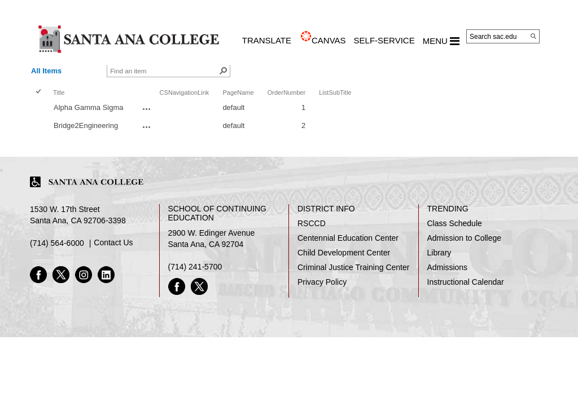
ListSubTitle (335, 92)
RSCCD (311, 223)
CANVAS (329, 40)
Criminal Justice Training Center (353, 267)
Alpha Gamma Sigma (89, 107)
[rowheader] (40, 108)
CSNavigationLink (184, 92)
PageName (237, 92)
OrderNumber (287, 92)
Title (58, 92)
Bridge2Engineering (86, 125)
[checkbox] (39, 92)
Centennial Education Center (348, 237)
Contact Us (113, 242)
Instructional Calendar (465, 281)
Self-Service (384, 40)
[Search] (533, 36)
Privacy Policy (322, 281)
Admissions (447, 267)
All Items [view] (46, 71)
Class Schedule (454, 223)
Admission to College (464, 237)
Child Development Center (343, 252)
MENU (441, 41)
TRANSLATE (266, 40)
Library (439, 252)
